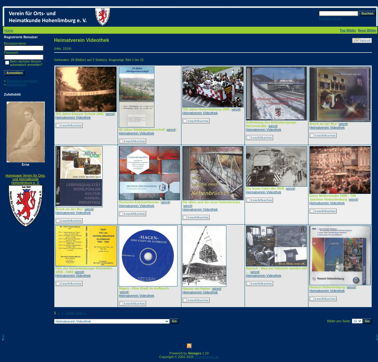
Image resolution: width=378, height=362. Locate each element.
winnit (110, 114)
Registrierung (16, 84)
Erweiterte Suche (330, 18)
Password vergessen (22, 81)
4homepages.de (207, 357)
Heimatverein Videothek (73, 117)
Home (8, 30)
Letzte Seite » (75, 313)
